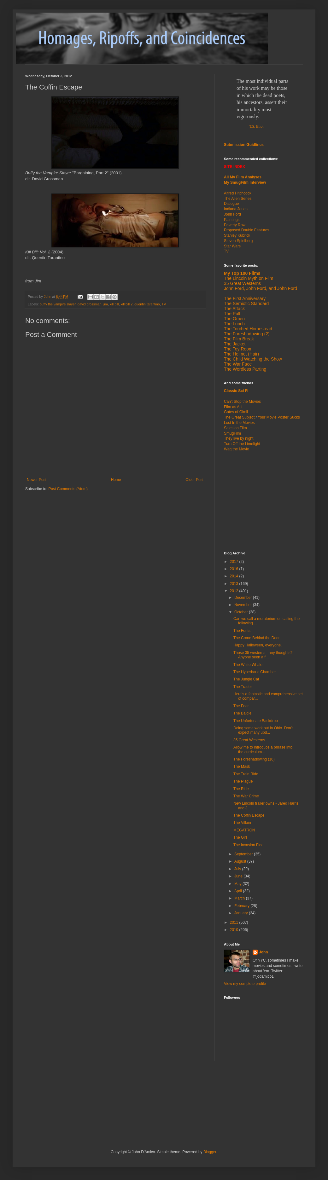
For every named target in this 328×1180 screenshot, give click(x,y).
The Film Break (239, 338)
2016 (234, 569)
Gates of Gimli (236, 412)
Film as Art (233, 407)
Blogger (209, 1152)
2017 (234, 561)
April (238, 891)
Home (116, 479)
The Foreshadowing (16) (254, 759)
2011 (234, 922)
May (238, 884)
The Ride (241, 789)
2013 (234, 583)
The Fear (241, 706)
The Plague (243, 781)
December (243, 597)
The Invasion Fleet (249, 845)
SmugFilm (232, 433)
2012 (234, 591)
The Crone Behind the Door (256, 638)
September (244, 854)
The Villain (242, 822)
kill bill (114, 304)
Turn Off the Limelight (242, 444)
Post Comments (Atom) (68, 489)
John (263, 952)
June (238, 876)
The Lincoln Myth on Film (248, 278)
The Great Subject (239, 417)
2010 (234, 930)
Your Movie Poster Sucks (279, 417)
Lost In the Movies (239, 422)
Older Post (194, 479)
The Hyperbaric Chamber (254, 672)
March (240, 898)
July (238, 869)
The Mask (241, 766)
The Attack (234, 308)
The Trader (242, 687)
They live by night (238, 438)
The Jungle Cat (246, 679)
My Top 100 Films (242, 273)
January (241, 913)
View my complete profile (245, 983)
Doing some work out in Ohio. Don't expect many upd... (263, 730)
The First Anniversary (245, 298)
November (243, 605)
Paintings (231, 219)
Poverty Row (234, 225)
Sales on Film (235, 428)
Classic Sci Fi (236, 391)
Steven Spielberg (238, 241)
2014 (234, 576)
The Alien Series (237, 198)
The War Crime (246, 796)
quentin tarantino (147, 304)
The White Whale (247, 664)
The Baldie (242, 713)
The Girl (240, 837)
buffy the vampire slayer (58, 304)
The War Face (238, 364)
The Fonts (241, 630)
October (241, 612)
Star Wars (232, 246)
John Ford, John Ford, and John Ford (260, 288)
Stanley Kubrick (237, 235)
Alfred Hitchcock (237, 193)
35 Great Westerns (242, 283)
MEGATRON (244, 830)
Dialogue (231, 203)
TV (164, 304)
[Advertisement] (263, 500)
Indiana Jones (236, 209)
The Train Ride (245, 774)
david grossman (90, 304)
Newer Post (36, 479)
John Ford (232, 214)
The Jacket (234, 343)
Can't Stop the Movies (242, 401)
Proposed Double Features (246, 230)
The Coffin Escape (249, 815)
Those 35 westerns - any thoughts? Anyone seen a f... (262, 655)
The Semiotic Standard (246, 303)
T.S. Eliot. (256, 126)
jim (105, 304)
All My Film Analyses (242, 177)
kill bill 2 (126, 304)
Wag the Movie (236, 449)
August (240, 861)
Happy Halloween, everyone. (257, 645)
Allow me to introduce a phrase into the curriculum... (262, 749)
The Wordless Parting (245, 369)
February (242, 906)
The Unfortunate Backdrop (255, 721)
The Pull (232, 313)
